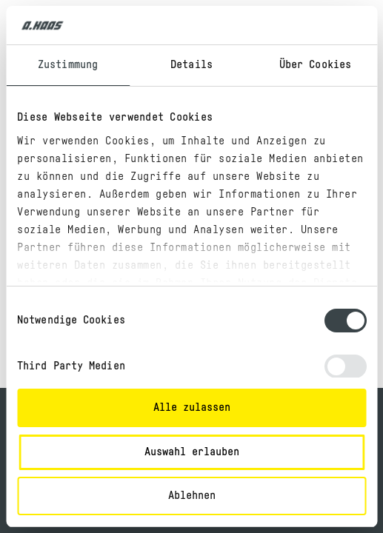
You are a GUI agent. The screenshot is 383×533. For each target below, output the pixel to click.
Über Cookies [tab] (315, 64)
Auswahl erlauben (191, 451)
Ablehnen (192, 495)
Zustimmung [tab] (68, 64)
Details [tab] (191, 64)
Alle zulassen (191, 407)
